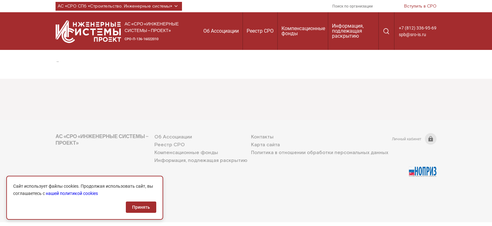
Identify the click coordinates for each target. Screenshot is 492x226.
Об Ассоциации (221, 31)
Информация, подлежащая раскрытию (348, 31)
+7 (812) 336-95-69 (417, 27)
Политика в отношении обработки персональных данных (319, 152)
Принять (141, 207)
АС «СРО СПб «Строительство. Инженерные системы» (119, 6)
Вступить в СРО (420, 6)
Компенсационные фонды (303, 30)
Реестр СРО (260, 31)
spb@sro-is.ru (412, 34)
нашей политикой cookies (72, 193)
